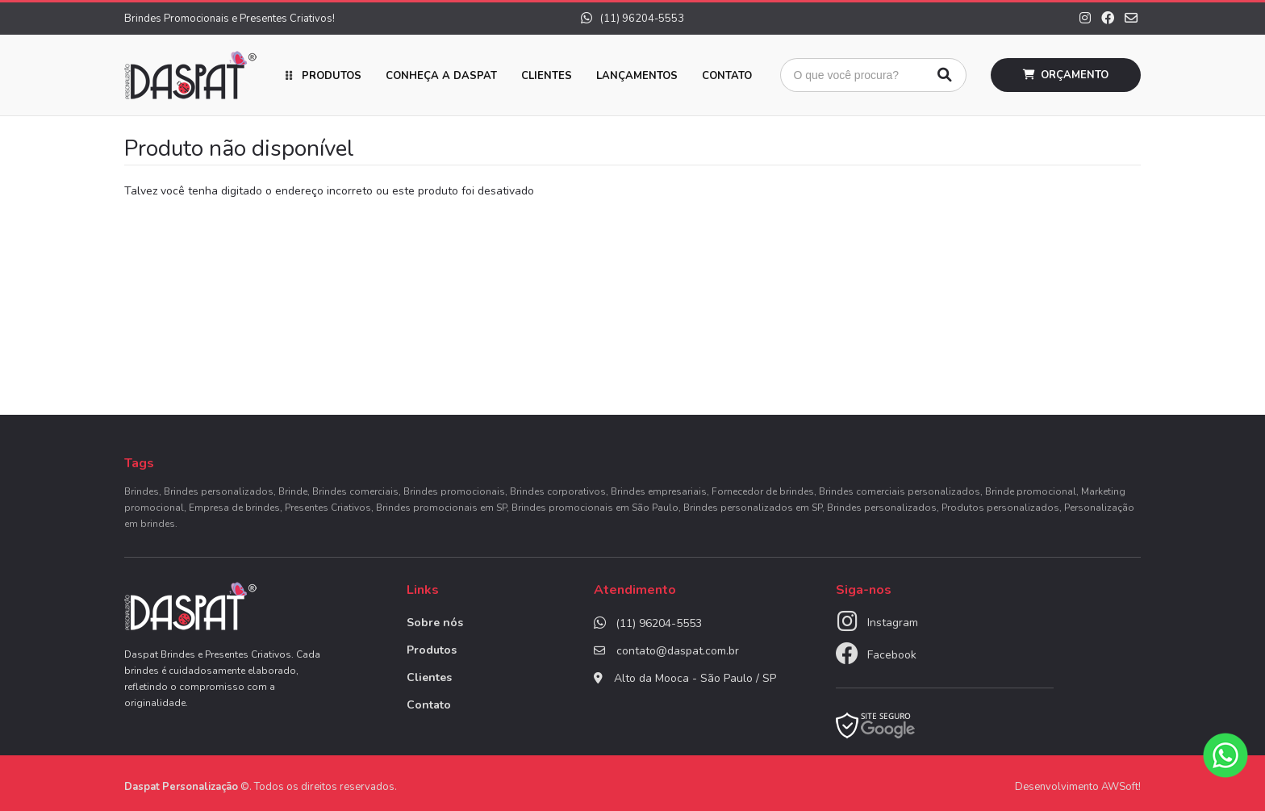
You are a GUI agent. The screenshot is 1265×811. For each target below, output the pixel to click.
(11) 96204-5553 (632, 18)
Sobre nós (435, 622)
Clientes (546, 76)
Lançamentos (637, 76)
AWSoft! (1121, 787)
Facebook (891, 655)
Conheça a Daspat (441, 76)
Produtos (331, 76)
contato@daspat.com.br (677, 650)
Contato (727, 76)
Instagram (892, 622)
